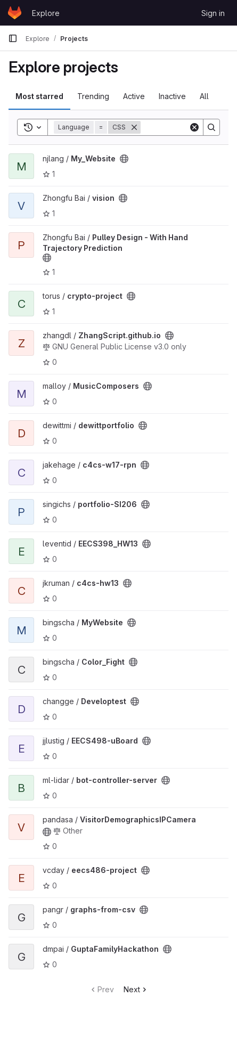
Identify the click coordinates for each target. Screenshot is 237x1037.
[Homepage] (14, 12)
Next (136, 989)
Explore (46, 13)
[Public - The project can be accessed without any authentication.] (124, 158)
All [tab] (204, 96)
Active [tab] (134, 96)
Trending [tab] (93, 96)
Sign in (213, 13)
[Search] (211, 127)
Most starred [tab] (39, 96)
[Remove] (134, 127)
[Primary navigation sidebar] (12, 38)
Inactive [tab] (172, 96)
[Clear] (194, 127)
